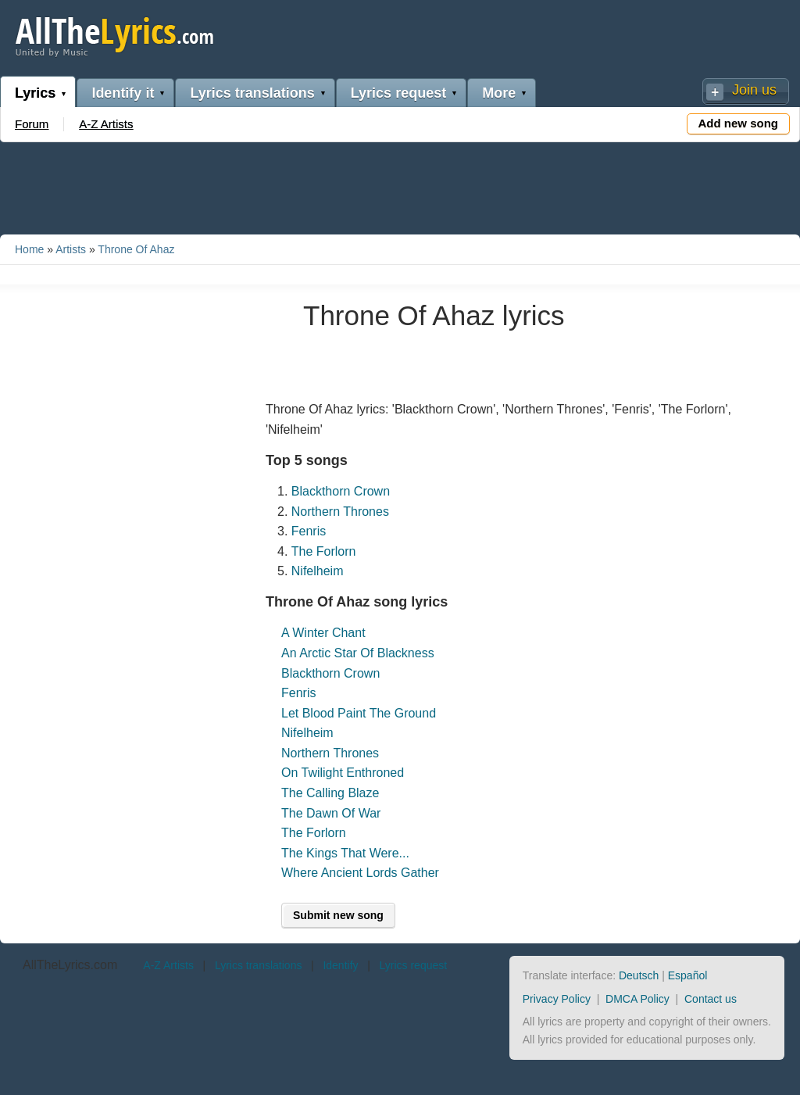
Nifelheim (317, 571)
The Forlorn (323, 551)
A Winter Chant (323, 632)
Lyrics (35, 93)
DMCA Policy (637, 999)
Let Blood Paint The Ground (358, 713)
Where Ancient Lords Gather (360, 872)
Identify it (122, 93)
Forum (31, 124)
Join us (754, 90)
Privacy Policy (557, 999)
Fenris (308, 531)
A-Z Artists (106, 124)
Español (688, 975)
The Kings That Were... (345, 853)
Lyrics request (398, 93)
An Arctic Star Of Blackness (357, 653)
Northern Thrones (340, 511)
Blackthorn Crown (340, 491)
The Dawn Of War (330, 813)
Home (29, 249)
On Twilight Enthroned (342, 772)
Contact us (710, 999)
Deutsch (639, 975)
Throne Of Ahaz (136, 249)
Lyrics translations (252, 93)
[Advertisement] (400, 185)
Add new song (738, 123)
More (499, 93)
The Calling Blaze (330, 793)
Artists (70, 249)
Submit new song (338, 915)
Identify (340, 965)
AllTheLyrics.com (70, 965)
